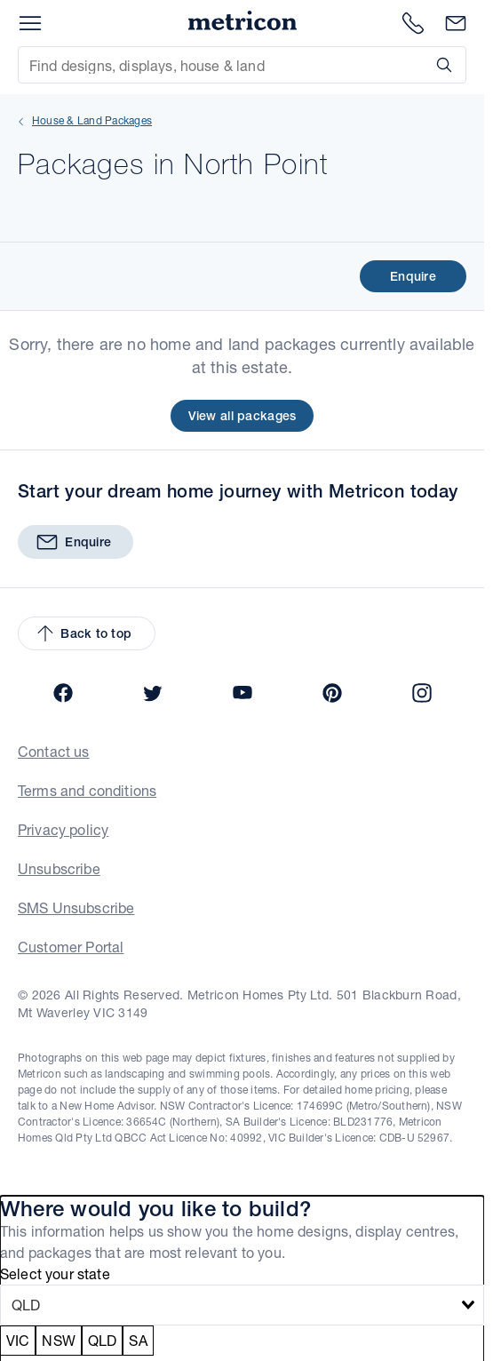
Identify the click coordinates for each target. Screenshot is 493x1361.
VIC (17, 1340)
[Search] (440, 65)
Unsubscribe (59, 868)
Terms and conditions (87, 790)
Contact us (54, 751)
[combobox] (242, 1305)
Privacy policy (63, 829)
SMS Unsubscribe (76, 907)
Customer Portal (70, 946)
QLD (102, 1340)
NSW (58, 1340)
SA (138, 1340)
